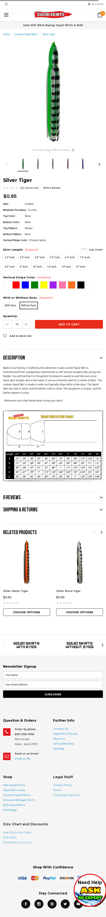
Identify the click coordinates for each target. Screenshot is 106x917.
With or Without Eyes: (27, 297)
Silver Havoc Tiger (15, 591)
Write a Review (51, 187)
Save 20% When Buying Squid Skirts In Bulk (53, 25)
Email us (22, 758)
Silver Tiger (48, 34)
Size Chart (96, 249)
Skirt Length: (20, 249)
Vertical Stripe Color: (27, 277)
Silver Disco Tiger (68, 591)
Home (6, 34)
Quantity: (10, 316)
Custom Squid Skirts (26, 34)
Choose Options (26, 612)
